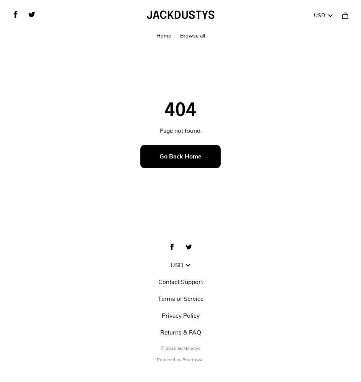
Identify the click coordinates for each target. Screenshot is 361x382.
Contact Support (180, 282)
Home (163, 35)
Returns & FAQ (180, 332)
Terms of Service (180, 299)
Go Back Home (180, 156)
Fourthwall (193, 360)
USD (323, 15)
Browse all (192, 35)
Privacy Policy (181, 316)
